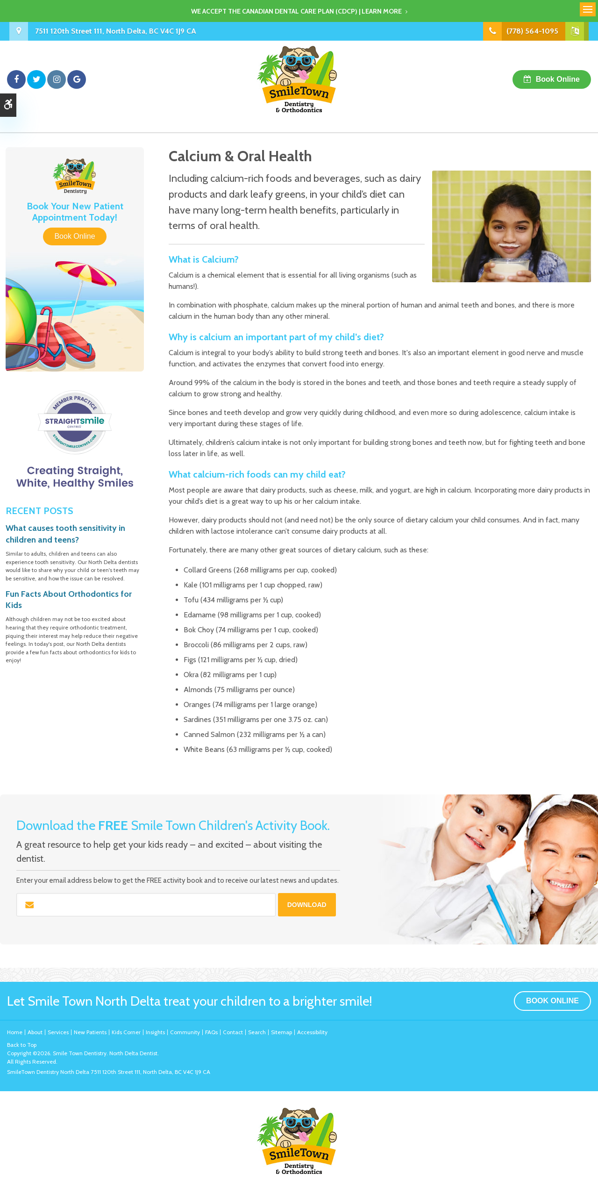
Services (58, 1032)
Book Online (558, 79)
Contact (233, 1032)
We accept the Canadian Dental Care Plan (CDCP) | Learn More (296, 11)
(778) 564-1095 (532, 31)
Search (257, 1032)
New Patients (90, 1032)
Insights (155, 1032)
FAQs (211, 1032)
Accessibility (312, 1032)
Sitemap (281, 1032)
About (35, 1032)
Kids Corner (126, 1032)
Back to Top (21, 1044)
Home (14, 1032)
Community (185, 1032)
